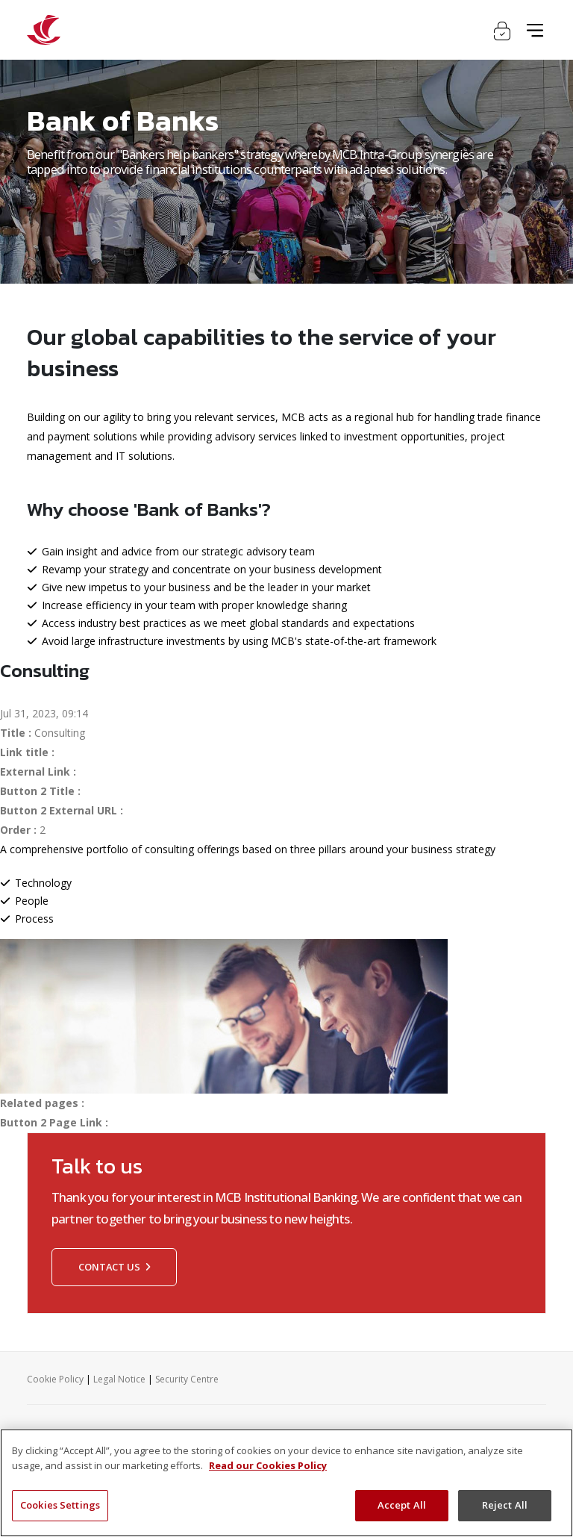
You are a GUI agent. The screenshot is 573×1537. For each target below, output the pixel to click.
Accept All (402, 1505)
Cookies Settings (60, 1505)
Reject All (504, 1505)
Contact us (114, 1266)
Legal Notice (119, 1379)
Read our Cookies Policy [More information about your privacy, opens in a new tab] (268, 1465)
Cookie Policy (55, 1379)
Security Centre (187, 1379)
